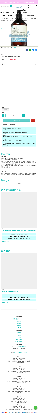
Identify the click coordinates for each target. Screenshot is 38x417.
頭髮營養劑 (33, 18)
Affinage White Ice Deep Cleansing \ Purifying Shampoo (19, 230)
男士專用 (3, 20)
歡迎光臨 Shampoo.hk (19, 319)
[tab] (19, 129)
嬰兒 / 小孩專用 (10, 20)
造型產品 (10, 15)
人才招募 (19, 327)
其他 (18, 20)
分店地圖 (19, 321)
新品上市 (19, 12)
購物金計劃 (24, 20)
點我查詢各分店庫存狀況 (9, 124)
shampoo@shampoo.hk (20, 352)
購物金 (19, 323)
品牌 (30, 12)
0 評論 (15, 47)
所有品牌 (2, 12)
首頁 (14, 12)
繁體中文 (28, 8)
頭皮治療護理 (30, 15)
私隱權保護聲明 (19, 341)
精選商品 (25, 12)
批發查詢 (19, 325)
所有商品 (8, 12)
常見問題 (19, 333)
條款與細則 (19, 339)
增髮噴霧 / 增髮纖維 (20, 15)
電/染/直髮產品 (5, 18)
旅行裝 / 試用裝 (24, 18)
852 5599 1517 (22, 346)
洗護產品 (3, 15)
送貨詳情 (19, 335)
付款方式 (19, 337)
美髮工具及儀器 (15, 18)
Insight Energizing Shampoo (10, 291)
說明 (3, 64)
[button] (1, 28)
